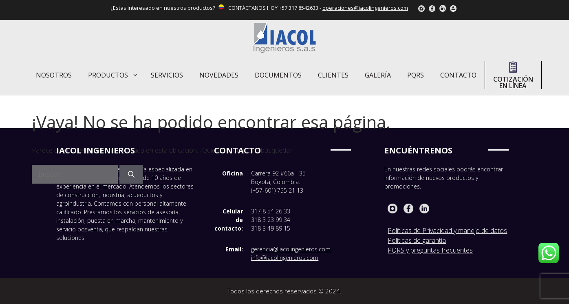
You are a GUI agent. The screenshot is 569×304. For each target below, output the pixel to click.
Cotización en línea (513, 75)
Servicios (167, 75)
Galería (378, 75)
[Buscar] (131, 174)
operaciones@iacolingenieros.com (365, 7)
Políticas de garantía (417, 240)
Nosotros (54, 75)
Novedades (218, 75)
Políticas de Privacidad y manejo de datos (447, 230)
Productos (115, 75)
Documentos (278, 75)
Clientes (333, 75)
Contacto (458, 75)
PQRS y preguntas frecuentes (430, 250)
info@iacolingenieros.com (284, 258)
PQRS (415, 75)
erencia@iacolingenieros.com (292, 249)
